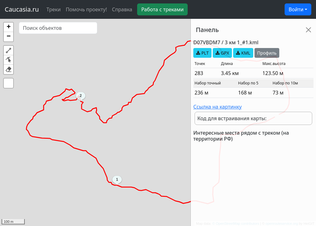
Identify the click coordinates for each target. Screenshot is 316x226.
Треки (53, 9)
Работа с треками (162, 9)
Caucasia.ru (22, 9)
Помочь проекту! (86, 9)
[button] (8, 27)
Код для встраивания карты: (231, 118)
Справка (122, 9)
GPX (222, 53)
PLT (202, 53)
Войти (296, 9)
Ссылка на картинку (217, 106)
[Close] (308, 30)
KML (243, 53)
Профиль (267, 53)
